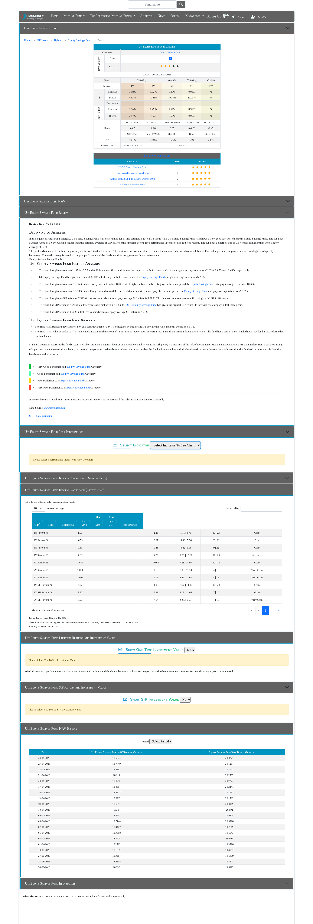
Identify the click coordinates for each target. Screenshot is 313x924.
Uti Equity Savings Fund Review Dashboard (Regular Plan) (66, 478)
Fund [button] (98, 517)
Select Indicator (131, 445)
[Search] (152, 4)
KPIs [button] (36, 517)
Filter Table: (232, 508)
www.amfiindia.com (54, 407)
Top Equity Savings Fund (156, 155)
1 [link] (251, 603)
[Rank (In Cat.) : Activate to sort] (227, 517)
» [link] (278, 603)
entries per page (55, 508)
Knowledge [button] (193, 15)
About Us (214, 16)
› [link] (271, 603)
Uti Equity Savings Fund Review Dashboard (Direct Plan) (65, 490)
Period (145, 733)
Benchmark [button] (127, 517)
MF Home (42, 40)
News (161, 15)
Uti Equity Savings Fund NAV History (51, 721)
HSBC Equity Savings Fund (132, 167)
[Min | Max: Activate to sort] (193, 517)
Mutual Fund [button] (72, 15)
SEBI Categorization (40, 415)
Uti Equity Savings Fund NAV (44, 201)
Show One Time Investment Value (150, 642)
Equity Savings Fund (79, 40)
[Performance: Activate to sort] (263, 517)
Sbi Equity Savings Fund (132, 184)
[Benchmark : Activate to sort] (129, 517)
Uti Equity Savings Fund (40, 28)
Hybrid (58, 40)
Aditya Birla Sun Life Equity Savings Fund (132, 178)
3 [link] (265, 603)
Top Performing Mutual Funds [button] (111, 15)
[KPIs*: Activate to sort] (61, 517)
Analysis (146, 15)
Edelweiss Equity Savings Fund (133, 173)
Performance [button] (261, 517)
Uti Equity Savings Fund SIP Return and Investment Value (66, 679)
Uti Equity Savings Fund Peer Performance (54, 431)
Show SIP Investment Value (151, 692)
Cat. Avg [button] (159, 517)
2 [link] (258, 603)
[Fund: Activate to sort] (101, 517)
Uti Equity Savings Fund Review (46, 212)
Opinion (175, 15)
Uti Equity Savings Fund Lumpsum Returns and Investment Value (70, 630)
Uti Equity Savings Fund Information (50, 876)
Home (54, 15)
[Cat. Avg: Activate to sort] (161, 517)
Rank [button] (224, 517)
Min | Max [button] (190, 517)
